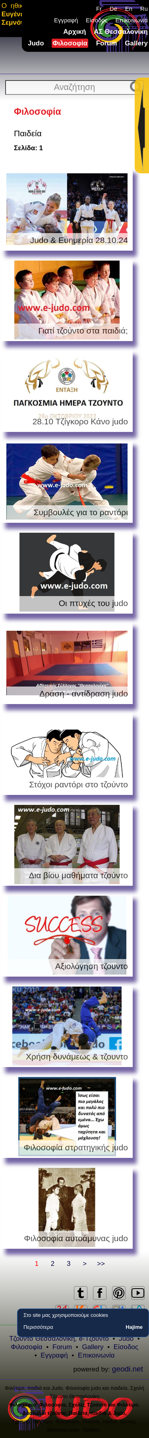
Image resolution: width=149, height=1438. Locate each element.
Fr (99, 8)
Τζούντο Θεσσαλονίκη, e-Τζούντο (59, 1338)
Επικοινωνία (132, 20)
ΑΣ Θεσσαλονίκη (121, 31)
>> (101, 1263)
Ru (144, 8)
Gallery (136, 43)
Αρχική (74, 31)
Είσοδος (97, 20)
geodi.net (127, 1369)
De (113, 8)
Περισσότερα (38, 1327)
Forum (106, 43)
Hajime (134, 1327)
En (128, 8)
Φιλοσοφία (69, 43)
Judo (36, 43)
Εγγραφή (66, 20)
